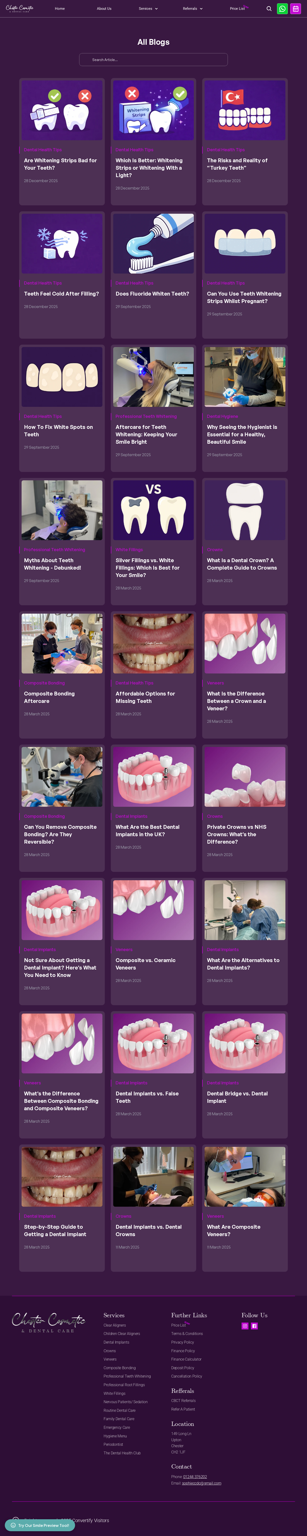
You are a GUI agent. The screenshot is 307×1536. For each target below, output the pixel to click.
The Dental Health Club (122, 1453)
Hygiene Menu (115, 1436)
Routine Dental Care (120, 1410)
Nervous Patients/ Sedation (126, 1402)
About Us (104, 8)
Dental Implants (116, 1342)
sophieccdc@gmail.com (201, 1483)
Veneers (110, 1359)
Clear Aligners (115, 1325)
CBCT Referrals (183, 1400)
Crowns (110, 1351)
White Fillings (114, 1393)
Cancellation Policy (186, 1376)
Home (60, 8)
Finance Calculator (186, 1359)
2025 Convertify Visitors (85, 1520)
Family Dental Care (119, 1419)
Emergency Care (117, 1427)
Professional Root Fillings (124, 1385)
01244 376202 (195, 1476)
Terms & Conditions (187, 1333)
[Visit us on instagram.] (245, 1326)
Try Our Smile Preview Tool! (40, 1525)
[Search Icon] (269, 8)
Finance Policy (183, 1351)
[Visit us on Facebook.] (254, 1326)
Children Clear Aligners (122, 1333)
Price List (237, 8)
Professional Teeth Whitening (127, 1376)
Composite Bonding (120, 1368)
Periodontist (113, 1444)
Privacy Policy (182, 1342)
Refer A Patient (183, 1409)
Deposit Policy (182, 1368)
